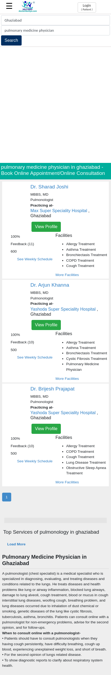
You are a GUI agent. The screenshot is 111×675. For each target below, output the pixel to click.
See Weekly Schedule (35, 259)
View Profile (46, 226)
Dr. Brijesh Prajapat (52, 389)
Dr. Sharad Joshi (49, 187)
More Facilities (67, 275)
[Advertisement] (55, 105)
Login (87, 7)
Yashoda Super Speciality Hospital (63, 309)
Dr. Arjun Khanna (49, 285)
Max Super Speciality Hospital (58, 210)
